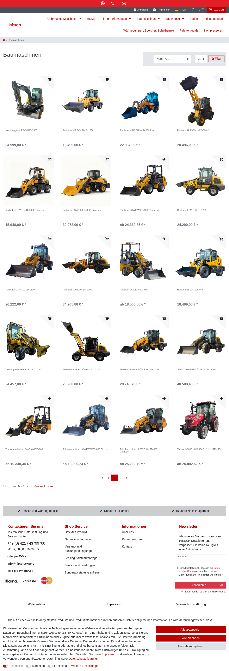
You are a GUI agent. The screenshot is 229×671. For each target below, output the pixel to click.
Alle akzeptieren (191, 629)
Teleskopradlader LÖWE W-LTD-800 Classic (85, 449)
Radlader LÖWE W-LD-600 (134, 289)
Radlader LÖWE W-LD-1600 (20, 289)
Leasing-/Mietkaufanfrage (81, 558)
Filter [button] (216, 59)
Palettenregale (189, 30)
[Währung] (183, 10)
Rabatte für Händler (116, 510)
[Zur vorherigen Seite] (102, 478)
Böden (194, 18)
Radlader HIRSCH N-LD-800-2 (193, 130)
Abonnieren (207, 585)
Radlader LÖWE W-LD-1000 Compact (139, 210)
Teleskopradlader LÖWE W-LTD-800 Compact (138, 450)
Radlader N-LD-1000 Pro (190, 289)
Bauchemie (173, 18)
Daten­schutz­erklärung (83, 658)
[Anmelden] (139, 10)
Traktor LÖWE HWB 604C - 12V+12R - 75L (199, 449)
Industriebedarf (213, 18)
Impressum (109, 654)
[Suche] (192, 10)
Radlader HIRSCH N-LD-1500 (78, 130)
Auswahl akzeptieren (191, 646)
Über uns (128, 532)
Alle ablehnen (191, 638)
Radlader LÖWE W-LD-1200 (191, 210)
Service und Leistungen (80, 565)
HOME (91, 18)
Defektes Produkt (76, 532)
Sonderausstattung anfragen (83, 572)
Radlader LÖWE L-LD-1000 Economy (24, 210)
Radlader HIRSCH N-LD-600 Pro (137, 130)
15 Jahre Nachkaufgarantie (193, 510)
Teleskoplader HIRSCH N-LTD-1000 (23, 369)
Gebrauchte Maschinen (62, 18)
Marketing (38, 665)
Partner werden (132, 539)
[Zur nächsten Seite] (126, 478)
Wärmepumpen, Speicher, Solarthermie (148, 30)
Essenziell (16, 665)
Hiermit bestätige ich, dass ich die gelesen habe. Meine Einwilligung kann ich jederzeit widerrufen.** (201, 571)
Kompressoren (213, 30)
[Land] (175, 10)
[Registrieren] (160, 10)
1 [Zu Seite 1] (108, 477)
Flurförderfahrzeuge (114, 18)
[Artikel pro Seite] (201, 59)
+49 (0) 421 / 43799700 (26, 543)
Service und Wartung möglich (40, 510)
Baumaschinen (147, 18)
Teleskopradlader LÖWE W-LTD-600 (24, 449)
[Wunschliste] (202, 10)
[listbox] (28, 101)
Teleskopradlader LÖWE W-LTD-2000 (196, 369)
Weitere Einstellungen (85, 665)
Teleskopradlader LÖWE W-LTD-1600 (139, 369)
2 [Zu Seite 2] (114, 477)
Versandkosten (43, 486)
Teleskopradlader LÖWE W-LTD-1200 (82, 369)
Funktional (61, 665)
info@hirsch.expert (20, 563)
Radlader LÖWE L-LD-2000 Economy (82, 210)
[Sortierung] (172, 59)
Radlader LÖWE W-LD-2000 (77, 289)
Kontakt (127, 546)
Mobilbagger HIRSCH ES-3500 (21, 130)
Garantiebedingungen (79, 539)
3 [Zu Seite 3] (121, 477)
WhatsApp (26, 570)
